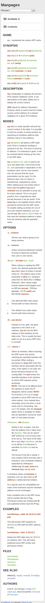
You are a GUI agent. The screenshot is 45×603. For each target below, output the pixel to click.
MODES (8, 121)
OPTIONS (9, 227)
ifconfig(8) (35, 576)
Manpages (10, 5)
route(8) (26, 576)
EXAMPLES (11, 509)
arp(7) (14, 409)
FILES (7, 551)
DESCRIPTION (13, 88)
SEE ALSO (10, 570)
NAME (7, 35)
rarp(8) (19, 576)
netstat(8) (11, 578)
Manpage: (5, 10)
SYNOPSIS (10, 45)
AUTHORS (10, 583)
